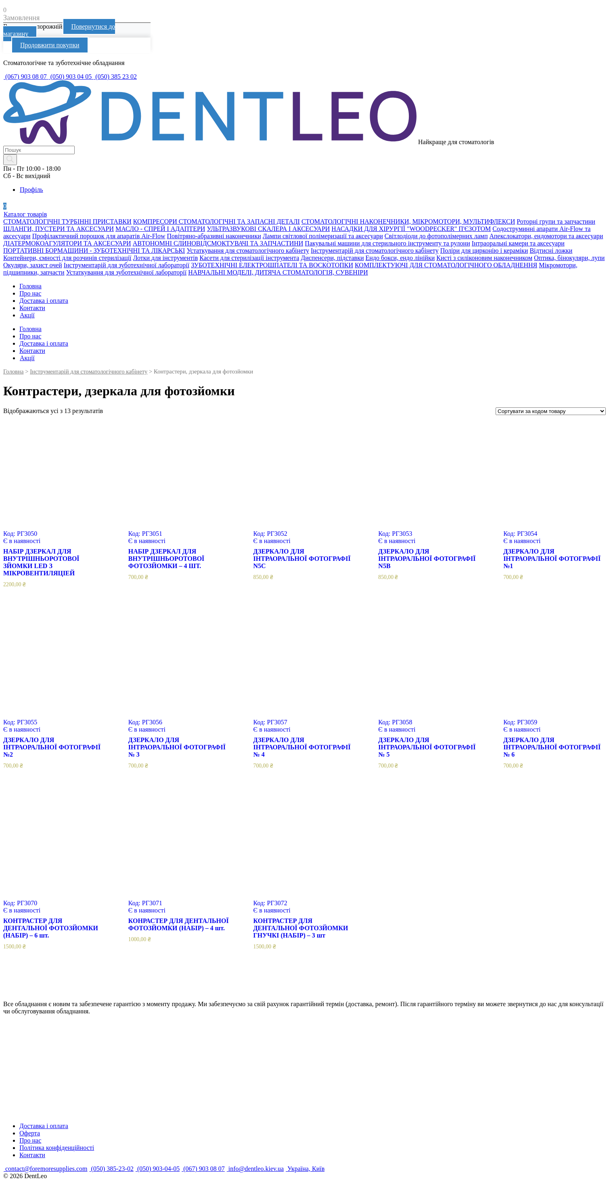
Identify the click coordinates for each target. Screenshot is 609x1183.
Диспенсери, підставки (332, 257)
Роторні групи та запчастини (556, 221)
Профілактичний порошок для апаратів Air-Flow (98, 236)
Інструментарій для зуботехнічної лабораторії (127, 265)
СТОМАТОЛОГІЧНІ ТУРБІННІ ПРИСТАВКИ (67, 221)
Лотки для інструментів (165, 257)
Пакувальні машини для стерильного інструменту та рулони (387, 243)
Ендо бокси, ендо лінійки (400, 257)
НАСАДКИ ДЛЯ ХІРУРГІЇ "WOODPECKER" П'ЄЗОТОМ (411, 228)
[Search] (10, 159)
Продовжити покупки (50, 45)
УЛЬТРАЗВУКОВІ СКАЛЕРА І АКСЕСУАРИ (268, 228)
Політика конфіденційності (56, 1147)
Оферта (29, 1133)
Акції (27, 315)
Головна (30, 286)
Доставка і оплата (43, 300)
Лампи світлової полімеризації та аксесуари (323, 236)
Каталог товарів (25, 214)
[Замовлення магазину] (551, 411)
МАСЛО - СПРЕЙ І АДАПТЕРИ (160, 228)
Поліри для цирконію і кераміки (484, 250)
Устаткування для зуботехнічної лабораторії (126, 272)
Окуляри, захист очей (32, 265)
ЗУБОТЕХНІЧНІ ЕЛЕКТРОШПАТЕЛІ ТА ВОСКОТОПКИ (272, 265)
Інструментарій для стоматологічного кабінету (375, 250)
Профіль (31, 189)
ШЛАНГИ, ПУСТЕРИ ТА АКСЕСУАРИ (58, 228)
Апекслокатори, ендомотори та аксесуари (546, 236)
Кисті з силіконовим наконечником (484, 257)
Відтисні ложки (550, 250)
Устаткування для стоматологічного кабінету (247, 250)
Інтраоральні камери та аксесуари (518, 243)
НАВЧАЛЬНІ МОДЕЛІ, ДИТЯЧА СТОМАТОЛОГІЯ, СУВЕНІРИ (278, 272)
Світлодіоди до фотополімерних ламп (436, 236)
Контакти (32, 307)
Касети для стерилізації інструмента (249, 257)
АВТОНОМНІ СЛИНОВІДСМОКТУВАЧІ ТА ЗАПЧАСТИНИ (218, 243)
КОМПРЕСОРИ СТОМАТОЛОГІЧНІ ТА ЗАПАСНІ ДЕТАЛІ (216, 221)
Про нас (30, 293)
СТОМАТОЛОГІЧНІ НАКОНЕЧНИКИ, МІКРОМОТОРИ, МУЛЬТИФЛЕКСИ (408, 221)
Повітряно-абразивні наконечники (214, 236)
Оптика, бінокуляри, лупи (569, 257)
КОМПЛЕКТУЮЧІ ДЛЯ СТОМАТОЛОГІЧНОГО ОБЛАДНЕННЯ (446, 265)
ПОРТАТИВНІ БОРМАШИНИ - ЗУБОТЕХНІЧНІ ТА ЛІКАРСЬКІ (94, 250)
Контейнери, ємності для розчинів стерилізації (67, 257)
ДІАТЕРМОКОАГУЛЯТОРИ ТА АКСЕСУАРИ (67, 243)
